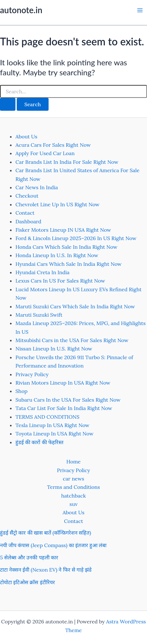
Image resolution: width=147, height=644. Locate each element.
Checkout (26, 195)
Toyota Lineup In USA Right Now (54, 433)
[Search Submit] (7, 104)
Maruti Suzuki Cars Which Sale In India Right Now (75, 306)
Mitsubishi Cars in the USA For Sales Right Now (71, 340)
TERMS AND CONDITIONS (47, 417)
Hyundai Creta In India (42, 272)
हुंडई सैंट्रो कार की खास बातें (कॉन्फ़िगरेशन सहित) (45, 532)
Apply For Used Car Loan (45, 153)
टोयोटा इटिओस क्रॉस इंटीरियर (27, 582)
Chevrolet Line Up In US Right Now (57, 204)
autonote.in (21, 10)
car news (73, 478)
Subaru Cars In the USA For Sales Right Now (68, 400)
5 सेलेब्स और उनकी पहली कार (29, 557)
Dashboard (28, 221)
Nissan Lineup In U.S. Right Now (53, 348)
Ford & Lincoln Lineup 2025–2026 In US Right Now (75, 238)
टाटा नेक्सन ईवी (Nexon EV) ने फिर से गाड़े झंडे (46, 569)
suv (73, 504)
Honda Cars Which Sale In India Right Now (66, 247)
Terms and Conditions (73, 487)
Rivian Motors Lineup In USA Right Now (62, 382)
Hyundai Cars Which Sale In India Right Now (68, 264)
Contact (24, 213)
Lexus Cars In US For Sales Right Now (60, 280)
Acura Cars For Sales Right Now (53, 145)
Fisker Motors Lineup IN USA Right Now (63, 230)
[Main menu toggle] (140, 10)
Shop (21, 391)
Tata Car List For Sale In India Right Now (63, 408)
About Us (26, 136)
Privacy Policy (32, 374)
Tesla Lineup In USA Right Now (52, 425)
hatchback (73, 495)
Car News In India (36, 187)
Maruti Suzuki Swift (38, 315)
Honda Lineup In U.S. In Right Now (56, 255)
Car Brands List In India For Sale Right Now (66, 162)
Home (73, 461)
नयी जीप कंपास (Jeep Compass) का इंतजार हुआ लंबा (53, 545)
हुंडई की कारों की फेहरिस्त (39, 442)
